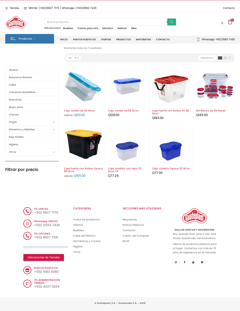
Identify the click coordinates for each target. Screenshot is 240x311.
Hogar (13, 122)
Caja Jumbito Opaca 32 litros (171, 168)
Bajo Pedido (16, 137)
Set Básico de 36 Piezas (211, 110)
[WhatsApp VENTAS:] (27, 224)
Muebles (68, 28)
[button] (230, 22)
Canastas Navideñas (22, 92)
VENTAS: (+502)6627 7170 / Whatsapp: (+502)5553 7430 (62, 8)
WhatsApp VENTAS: (46, 221)
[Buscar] (171, 21)
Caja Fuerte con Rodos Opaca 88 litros (83, 170)
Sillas (134, 28)
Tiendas (12, 8)
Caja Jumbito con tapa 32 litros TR (124, 170)
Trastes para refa (87, 28)
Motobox (107, 28)
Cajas (12, 84)
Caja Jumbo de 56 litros (79, 110)
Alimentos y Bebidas (22, 129)
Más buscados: (52, 27)
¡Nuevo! (13, 70)
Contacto (229, 8)
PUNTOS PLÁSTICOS (46, 268)
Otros (12, 152)
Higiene (13, 144)
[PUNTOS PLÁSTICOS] (27, 270)
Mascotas (15, 99)
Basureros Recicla (20, 77)
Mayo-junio (16, 107)
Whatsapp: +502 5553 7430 (218, 39)
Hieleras (122, 28)
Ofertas (14, 114)
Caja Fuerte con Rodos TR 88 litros (170, 112)
